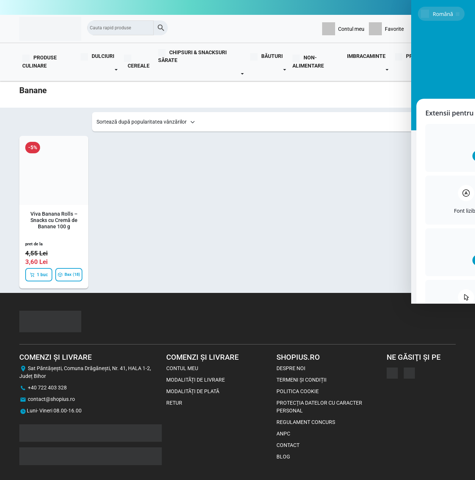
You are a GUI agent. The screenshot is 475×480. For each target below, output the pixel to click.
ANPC (283, 434)
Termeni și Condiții (301, 380)
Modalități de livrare (195, 380)
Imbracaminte (366, 56)
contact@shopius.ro (51, 399)
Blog (446, 61)
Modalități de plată (192, 391)
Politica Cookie (297, 391)
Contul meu (182, 368)
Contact (287, 445)
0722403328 (441, 7)
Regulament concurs (305, 422)
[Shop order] (146, 122)
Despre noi (290, 368)
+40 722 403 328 (47, 388)
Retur (174, 403)
